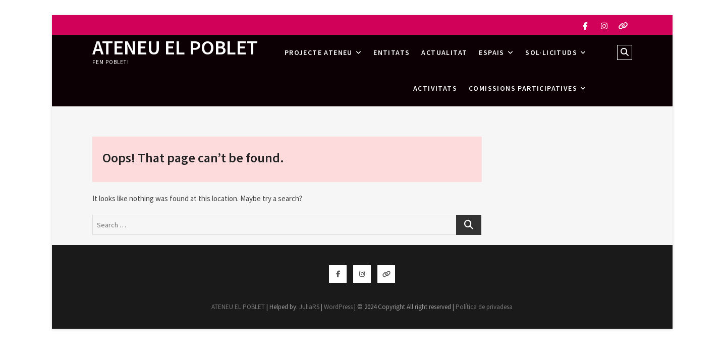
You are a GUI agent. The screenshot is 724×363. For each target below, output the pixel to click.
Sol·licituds (551, 52)
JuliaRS (309, 306)
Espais (491, 52)
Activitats (435, 88)
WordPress (338, 306)
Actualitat (444, 52)
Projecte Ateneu (319, 52)
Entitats (391, 52)
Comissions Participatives (523, 88)
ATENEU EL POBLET (175, 47)
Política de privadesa (484, 306)
